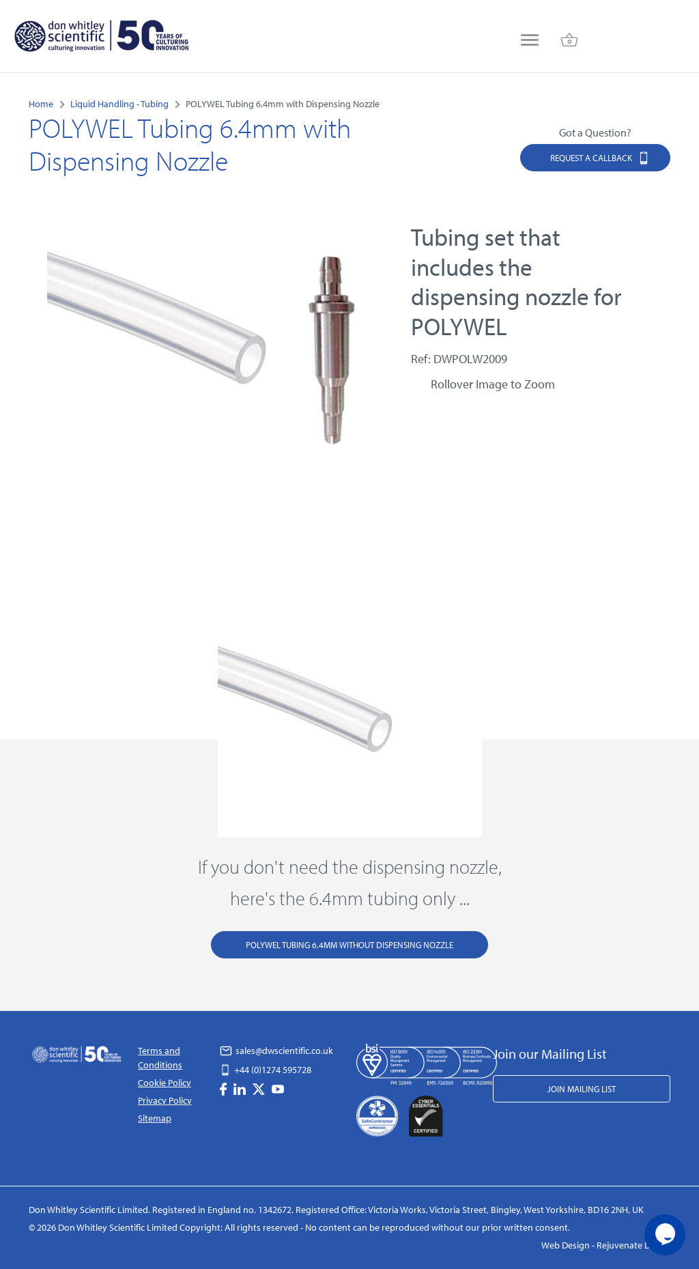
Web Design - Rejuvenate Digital (605, 1245)
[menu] (530, 41)
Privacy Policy (165, 1100)
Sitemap (154, 1118)
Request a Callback (600, 157)
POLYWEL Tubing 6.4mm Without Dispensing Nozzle (349, 944)
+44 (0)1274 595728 (265, 1069)
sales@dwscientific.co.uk (276, 1050)
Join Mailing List (581, 1088)
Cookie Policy (164, 1082)
